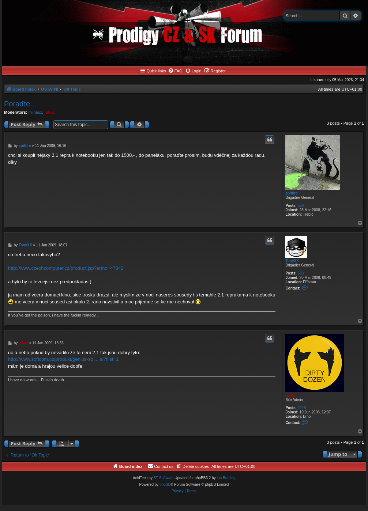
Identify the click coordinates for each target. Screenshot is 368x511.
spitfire (291, 193)
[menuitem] (175, 71)
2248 (302, 408)
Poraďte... (20, 104)
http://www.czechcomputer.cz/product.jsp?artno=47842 (65, 268)
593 (301, 273)
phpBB (164, 484)
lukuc (50, 112)
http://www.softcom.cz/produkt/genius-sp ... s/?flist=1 (63, 359)
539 (301, 206)
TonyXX (291, 261)
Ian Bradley (226, 478)
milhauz (35, 112)
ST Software (164, 478)
